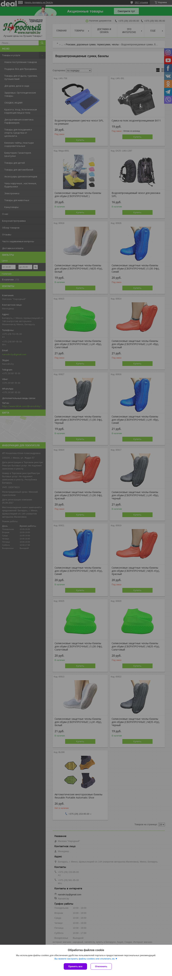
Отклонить (101, 966)
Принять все (75, 966)
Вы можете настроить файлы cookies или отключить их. (84, 958)
